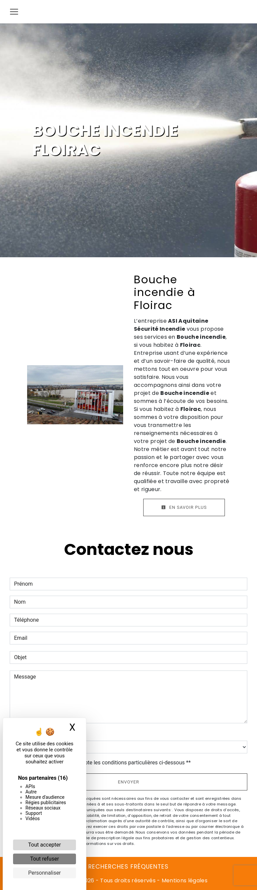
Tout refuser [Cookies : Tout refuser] (44, 859)
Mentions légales (183, 880)
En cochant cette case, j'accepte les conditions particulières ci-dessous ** (103, 762)
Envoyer (128, 781)
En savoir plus (184, 507)
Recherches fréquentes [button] (128, 867)
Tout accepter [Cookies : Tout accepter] (44, 845)
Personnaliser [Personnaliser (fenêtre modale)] (44, 873)
